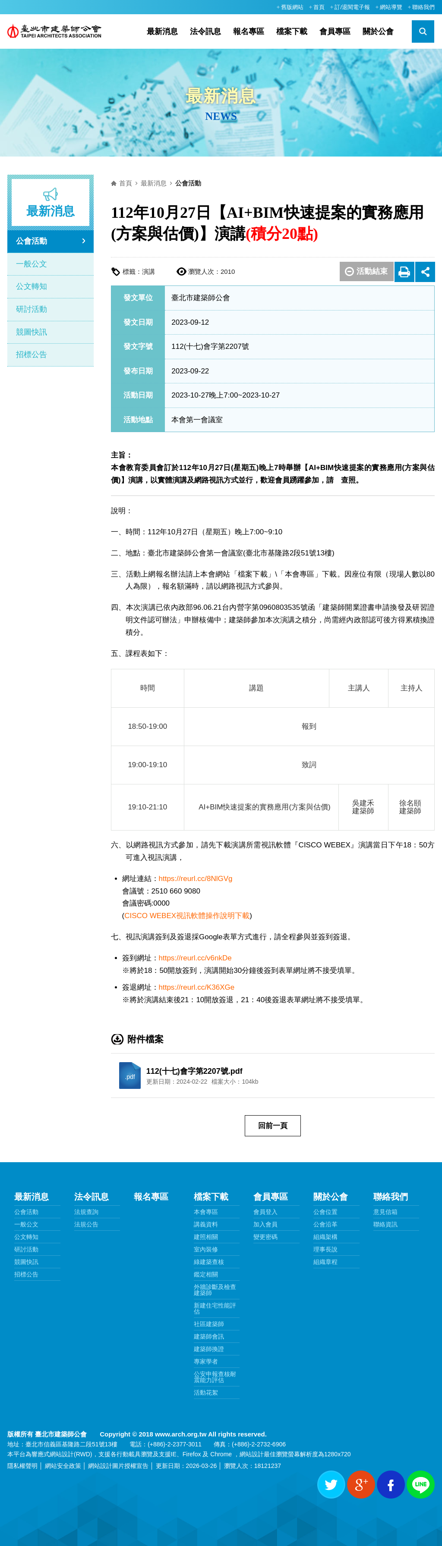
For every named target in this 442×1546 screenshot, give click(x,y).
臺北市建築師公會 (58, 31)
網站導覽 (391, 7)
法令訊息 (205, 31)
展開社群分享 (425, 271)
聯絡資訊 (385, 1224)
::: (267, 7)
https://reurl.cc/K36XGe (197, 987)
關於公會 (378, 31)
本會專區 (206, 1211)
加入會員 (265, 1224)
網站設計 (62, 1454)
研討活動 (31, 309)
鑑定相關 (206, 1274)
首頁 (319, 7)
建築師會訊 (209, 1336)
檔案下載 (291, 31)
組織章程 (325, 1261)
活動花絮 (206, 1392)
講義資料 (206, 1224)
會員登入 (265, 1211)
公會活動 (31, 241)
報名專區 (248, 31)
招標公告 (31, 354)
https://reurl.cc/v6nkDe (195, 958)
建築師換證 (209, 1348)
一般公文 (31, 264)
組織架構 (325, 1236)
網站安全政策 (63, 1465)
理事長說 (325, 1249)
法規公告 (86, 1224)
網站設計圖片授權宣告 (118, 1465)
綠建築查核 (209, 1261)
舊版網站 (292, 7)
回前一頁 (272, 1126)
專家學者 (206, 1361)
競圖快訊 (31, 332)
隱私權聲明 (22, 1465)
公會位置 (325, 1211)
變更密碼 (265, 1236)
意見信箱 (385, 1211)
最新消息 (162, 31)
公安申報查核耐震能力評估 (215, 1376)
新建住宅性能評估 (215, 1308)
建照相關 (206, 1236)
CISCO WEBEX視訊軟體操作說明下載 (186, 916)
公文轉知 (31, 286)
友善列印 (404, 271)
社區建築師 (209, 1323)
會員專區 (334, 31)
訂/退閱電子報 (352, 7)
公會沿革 (325, 1224)
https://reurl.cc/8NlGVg (196, 879)
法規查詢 (86, 1211)
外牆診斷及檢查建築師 (215, 1289)
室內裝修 (206, 1249)
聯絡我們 (423, 7)
